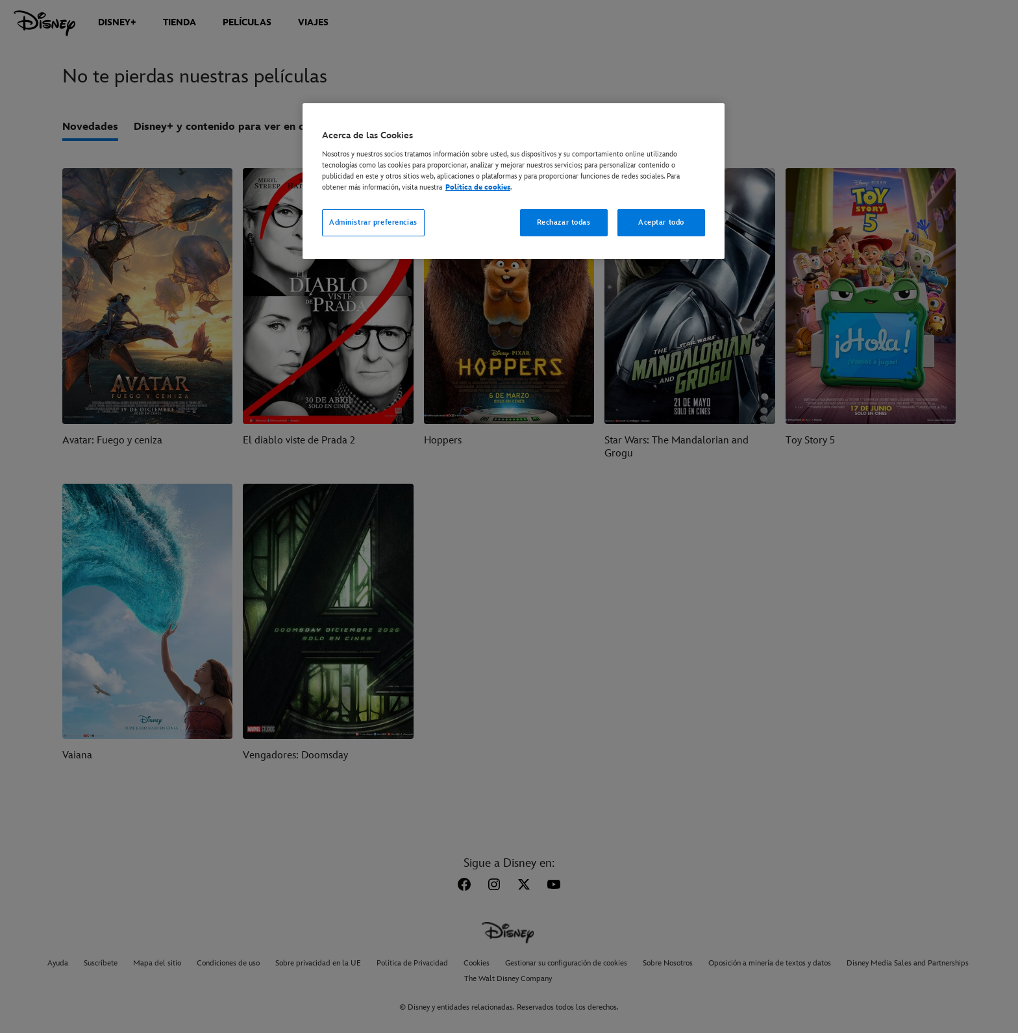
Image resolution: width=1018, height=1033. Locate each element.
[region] (514, 181)
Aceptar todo (661, 222)
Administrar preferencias (373, 222)
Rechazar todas (564, 222)
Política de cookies (477, 187)
